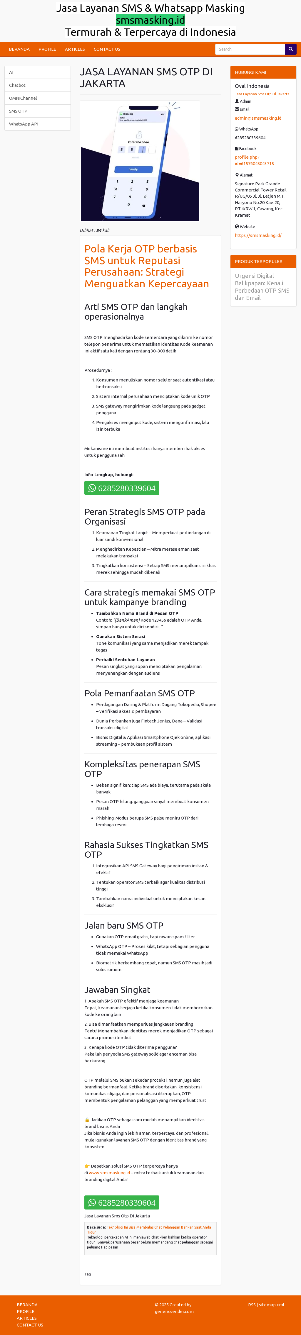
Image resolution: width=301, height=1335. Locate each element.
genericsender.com (174, 1311)
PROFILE (47, 49)
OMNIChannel (23, 98)
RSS (252, 1304)
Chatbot (17, 85)
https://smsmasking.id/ (258, 235)
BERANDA (19, 49)
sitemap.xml (271, 1304)
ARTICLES (75, 49)
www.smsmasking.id (109, 1172)
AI (11, 72)
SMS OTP (18, 110)
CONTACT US (107, 49)
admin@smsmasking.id (258, 118)
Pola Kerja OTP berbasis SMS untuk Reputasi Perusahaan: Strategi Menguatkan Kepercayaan (146, 265)
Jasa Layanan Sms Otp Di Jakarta (262, 94)
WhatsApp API (23, 123)
